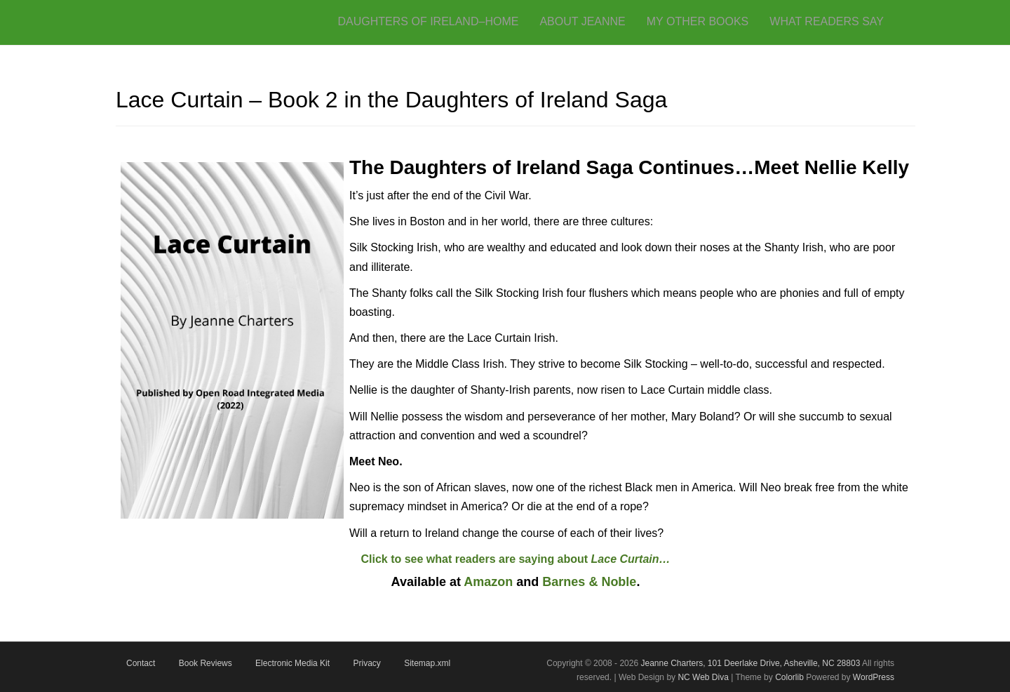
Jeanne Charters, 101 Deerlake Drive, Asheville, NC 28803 (749, 663)
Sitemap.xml (427, 663)
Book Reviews (205, 663)
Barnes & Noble (589, 582)
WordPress (873, 677)
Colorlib (789, 677)
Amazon (488, 582)
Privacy (366, 663)
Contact (140, 663)
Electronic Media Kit (292, 663)
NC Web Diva (703, 677)
